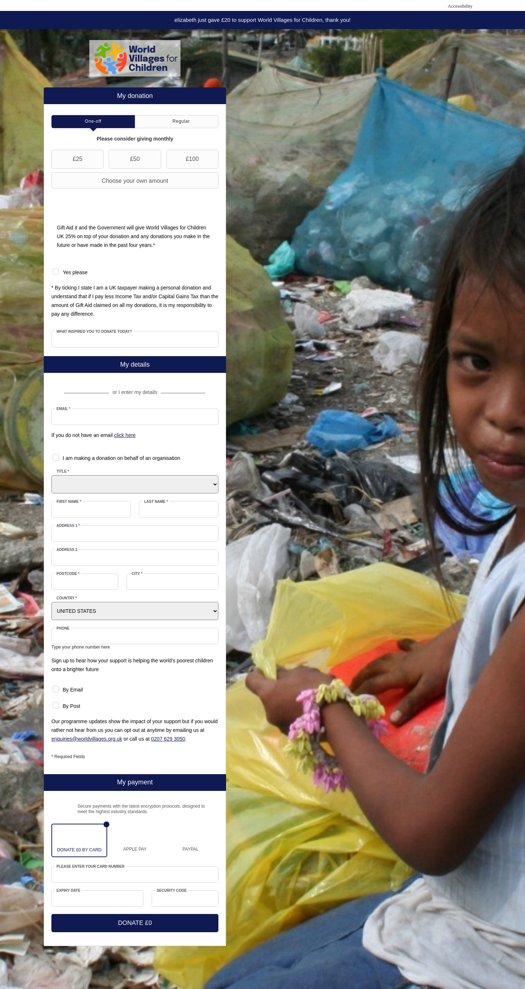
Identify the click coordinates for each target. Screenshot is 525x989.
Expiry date (68, 890)
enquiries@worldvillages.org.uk (86, 739)
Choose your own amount (110, 181)
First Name (69, 502)
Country (67, 598)
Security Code (172, 890)
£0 (78, 849)
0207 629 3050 (168, 739)
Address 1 (68, 526)
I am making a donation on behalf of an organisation (121, 458)
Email (63, 409)
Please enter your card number (91, 866)
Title (63, 471)
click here (125, 435)
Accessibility (460, 6)
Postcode (68, 574)
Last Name (156, 502)
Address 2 (67, 550)
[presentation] (93, 121)
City (137, 574)
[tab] (93, 121)
